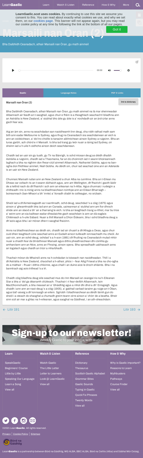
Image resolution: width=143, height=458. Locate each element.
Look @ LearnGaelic (52, 378)
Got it (117, 29)
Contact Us (32, 420)
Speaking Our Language (19, 378)
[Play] (13, 70)
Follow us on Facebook (14, 420)
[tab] (22, 92)
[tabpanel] (71, 201)
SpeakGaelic (13, 362)
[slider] (55, 70)
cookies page (43, 20)
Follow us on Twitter (5, 420)
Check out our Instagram (23, 420)
